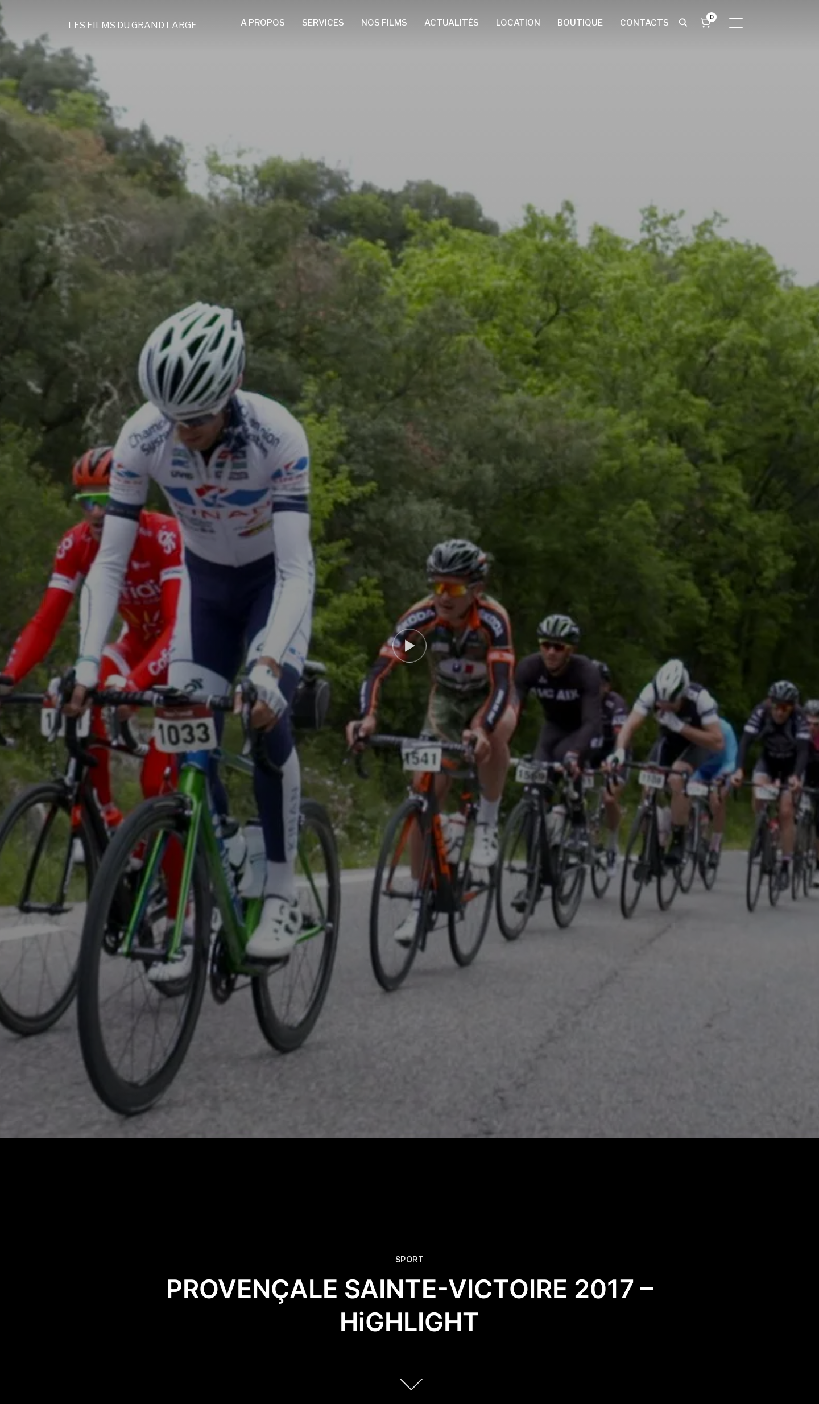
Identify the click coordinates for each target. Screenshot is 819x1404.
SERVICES (323, 23)
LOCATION (518, 23)
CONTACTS (644, 23)
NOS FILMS (384, 23)
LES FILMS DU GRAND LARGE (132, 25)
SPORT (409, 1259)
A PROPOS (263, 23)
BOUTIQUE (580, 23)
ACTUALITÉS (451, 23)
